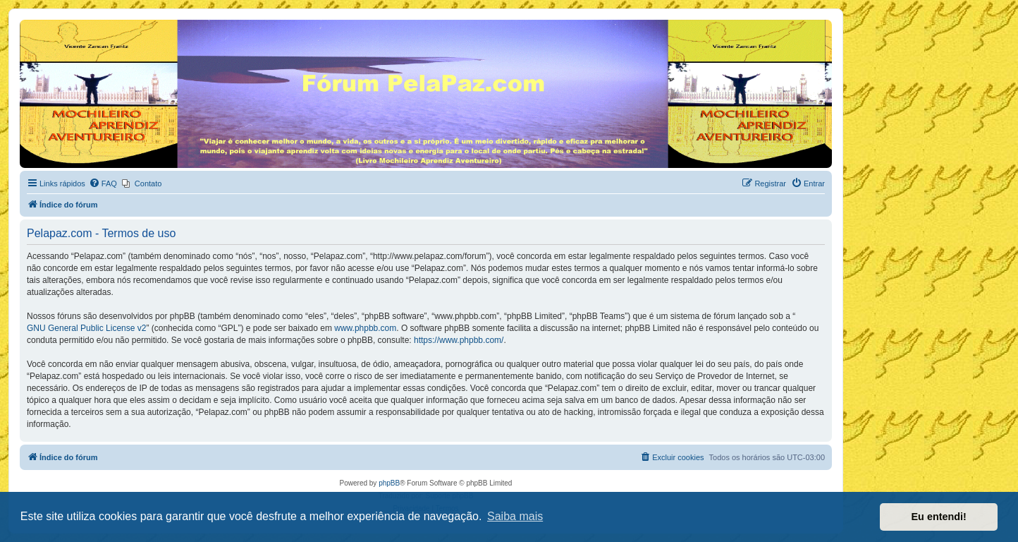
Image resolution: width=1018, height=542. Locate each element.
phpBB (389, 483)
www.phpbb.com (365, 328)
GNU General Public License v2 (86, 328)
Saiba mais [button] (515, 516)
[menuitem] (103, 183)
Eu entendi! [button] (939, 516)
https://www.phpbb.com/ (458, 340)
